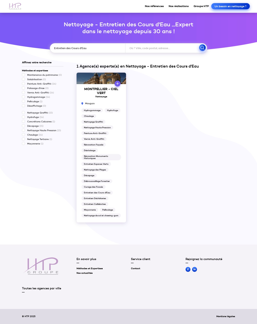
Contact (135, 268)
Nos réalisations (179, 6)
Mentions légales (225, 316)
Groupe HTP (201, 6)
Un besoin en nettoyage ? (231, 6)
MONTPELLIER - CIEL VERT (101, 91)
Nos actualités (85, 272)
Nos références (154, 6)
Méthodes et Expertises (90, 268)
